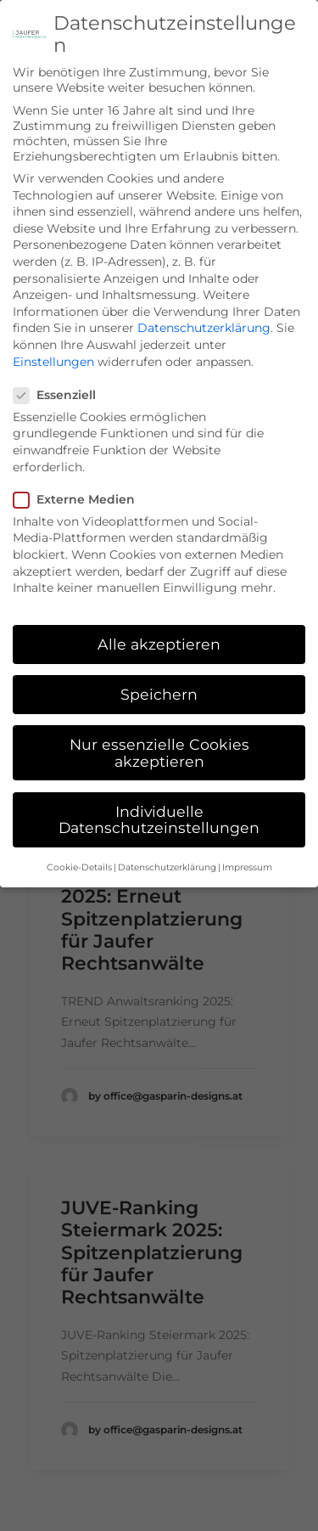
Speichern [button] (159, 676)
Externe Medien (80, 481)
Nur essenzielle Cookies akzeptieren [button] (159, 735)
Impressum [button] (247, 849)
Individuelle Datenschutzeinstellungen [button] (159, 802)
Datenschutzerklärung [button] (167, 849)
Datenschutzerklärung (204, 310)
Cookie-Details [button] (79, 849)
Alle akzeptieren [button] (159, 626)
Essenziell (60, 377)
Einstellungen (53, 343)
